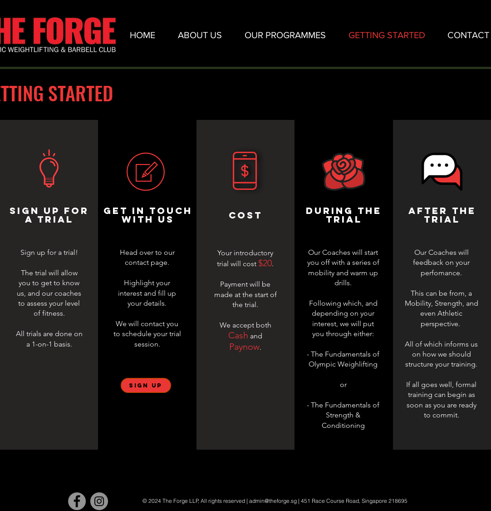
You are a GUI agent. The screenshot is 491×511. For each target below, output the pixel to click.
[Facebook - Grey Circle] (77, 501)
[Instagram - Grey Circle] (99, 501)
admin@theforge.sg (273, 500)
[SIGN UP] (146, 385)
